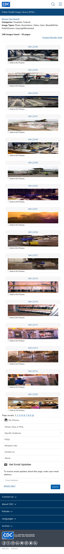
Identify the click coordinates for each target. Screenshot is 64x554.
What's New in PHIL (14, 427)
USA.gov (14, 549)
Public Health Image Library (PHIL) (18, 12)
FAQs (7, 439)
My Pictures (12, 420)
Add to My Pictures (17, 63)
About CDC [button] (9, 504)
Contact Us (10, 452)
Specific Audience (13, 433)
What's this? (9, 486)
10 (32, 415)
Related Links (11, 445)
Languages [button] (9, 518)
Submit (55, 487)
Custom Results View (52, 37)
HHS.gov (5, 549)
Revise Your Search (11, 19)
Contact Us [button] (9, 496)
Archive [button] (7, 526)
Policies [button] (7, 511)
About (7, 458)
